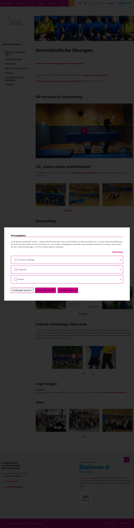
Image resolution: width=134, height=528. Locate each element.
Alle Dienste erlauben (67, 290)
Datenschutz (117, 252)
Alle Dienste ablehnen (45, 290)
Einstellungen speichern (22, 290)
